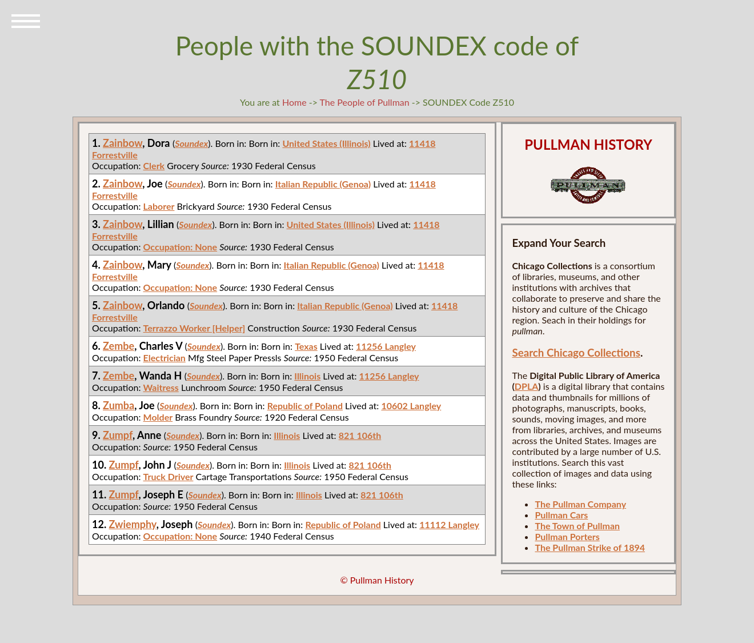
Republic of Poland (305, 405)
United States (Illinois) (326, 143)
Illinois (307, 375)
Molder (158, 417)
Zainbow (122, 143)
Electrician (164, 357)
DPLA (527, 386)
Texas (306, 346)
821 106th (360, 435)
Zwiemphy (133, 524)
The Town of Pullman (577, 525)
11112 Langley (449, 524)
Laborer (159, 206)
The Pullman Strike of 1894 (590, 547)
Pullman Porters (567, 536)
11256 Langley (386, 346)
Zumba (118, 405)
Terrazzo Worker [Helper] (194, 327)
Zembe (118, 346)
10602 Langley (411, 405)
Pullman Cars (561, 514)
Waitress (161, 387)
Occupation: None (180, 246)
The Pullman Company (580, 503)
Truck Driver (168, 476)
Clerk (154, 165)
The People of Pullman (365, 102)
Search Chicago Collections (576, 352)
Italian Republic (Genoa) (323, 183)
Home (294, 102)
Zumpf (118, 435)
